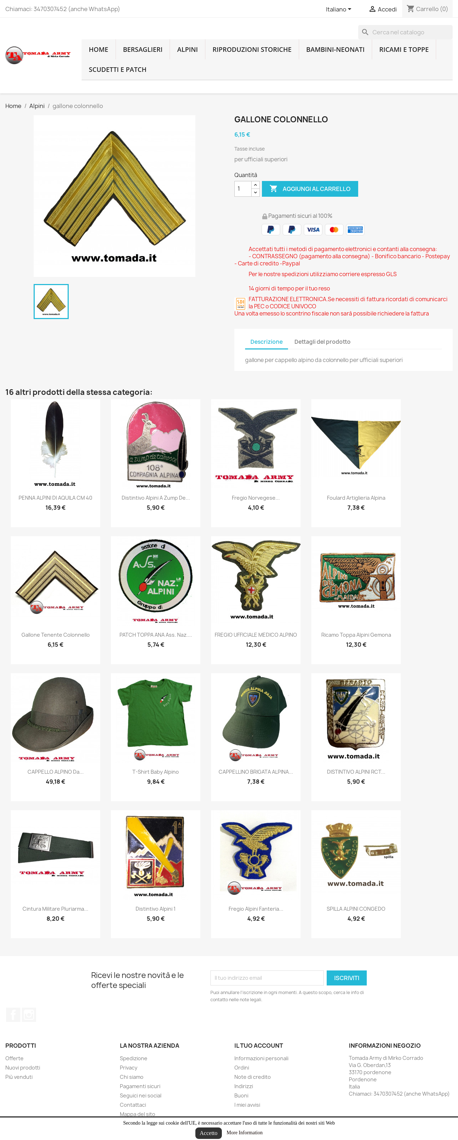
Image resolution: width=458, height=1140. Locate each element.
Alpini (187, 49)
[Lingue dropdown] (340, 9)
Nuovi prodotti (22, 1067)
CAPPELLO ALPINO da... (56, 771)
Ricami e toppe (404, 49)
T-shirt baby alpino (155, 771)
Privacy (128, 1067)
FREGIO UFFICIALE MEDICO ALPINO (256, 634)
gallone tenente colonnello (55, 634)
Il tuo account (258, 1046)
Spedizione (133, 1058)
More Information (244, 1132)
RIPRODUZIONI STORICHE (252, 49)
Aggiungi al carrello (310, 189)
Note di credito (252, 1076)
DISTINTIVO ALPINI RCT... (356, 771)
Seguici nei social (140, 1095)
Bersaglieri (143, 49)
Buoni (241, 1095)
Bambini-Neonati (335, 49)
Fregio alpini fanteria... (256, 908)
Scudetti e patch (117, 69)
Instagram (29, 1015)
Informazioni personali (261, 1058)
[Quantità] (243, 189)
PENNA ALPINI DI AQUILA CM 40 (55, 497)
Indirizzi (243, 1086)
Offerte (14, 1058)
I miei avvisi (247, 1104)
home (98, 49)
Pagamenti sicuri (140, 1086)
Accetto (209, 1133)
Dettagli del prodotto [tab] (322, 342)
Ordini (241, 1067)
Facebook (13, 1015)
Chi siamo (131, 1076)
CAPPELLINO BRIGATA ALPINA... (256, 771)
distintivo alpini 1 (156, 908)
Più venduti (19, 1076)
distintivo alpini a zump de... (156, 497)
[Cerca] (405, 32)
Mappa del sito (137, 1114)
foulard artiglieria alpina (356, 497)
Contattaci (133, 1104)
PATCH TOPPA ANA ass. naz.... (156, 634)
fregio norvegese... (256, 497)
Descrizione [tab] (266, 342)
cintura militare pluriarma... (55, 908)
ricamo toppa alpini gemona (356, 634)
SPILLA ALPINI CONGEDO (356, 908)
